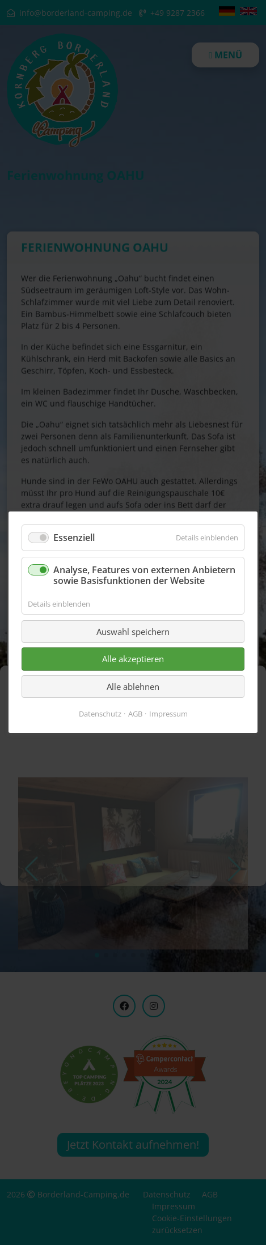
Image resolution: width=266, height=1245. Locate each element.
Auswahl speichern (133, 631)
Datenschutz (100, 714)
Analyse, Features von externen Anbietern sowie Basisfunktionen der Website (144, 575)
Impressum (168, 714)
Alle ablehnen (133, 686)
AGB (135, 714)
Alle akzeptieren (133, 659)
